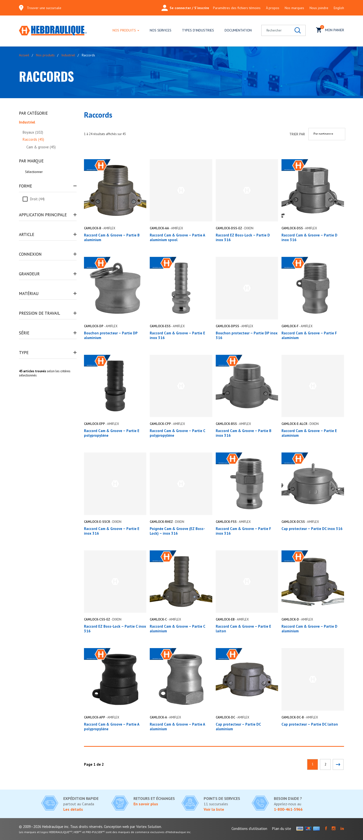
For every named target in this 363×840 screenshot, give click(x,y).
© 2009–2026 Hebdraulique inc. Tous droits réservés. (61, 826)
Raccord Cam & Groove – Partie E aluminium (309, 433)
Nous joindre (319, 8)
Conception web (116, 826)
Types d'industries (198, 30)
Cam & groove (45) (41, 147)
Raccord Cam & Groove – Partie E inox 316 (111, 531)
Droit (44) (37, 199)
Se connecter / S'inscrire (185, 8)
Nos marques (294, 8)
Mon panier (330, 29)
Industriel (68, 55)
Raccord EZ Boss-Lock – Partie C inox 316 (115, 628)
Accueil (24, 55)
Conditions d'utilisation (249, 828)
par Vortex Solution (145, 826)
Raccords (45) (33, 139)
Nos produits (124, 30)
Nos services (160, 30)
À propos (272, 8)
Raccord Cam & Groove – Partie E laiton (243, 628)
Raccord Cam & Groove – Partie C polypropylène (177, 433)
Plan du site (281, 828)
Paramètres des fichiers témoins (237, 8)
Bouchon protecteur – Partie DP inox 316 (247, 335)
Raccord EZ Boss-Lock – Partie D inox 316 (243, 237)
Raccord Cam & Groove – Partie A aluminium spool (177, 237)
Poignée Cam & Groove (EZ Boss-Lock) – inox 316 (177, 531)
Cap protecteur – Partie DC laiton (309, 724)
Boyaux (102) (33, 132)
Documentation (238, 30)
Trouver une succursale (44, 8)
